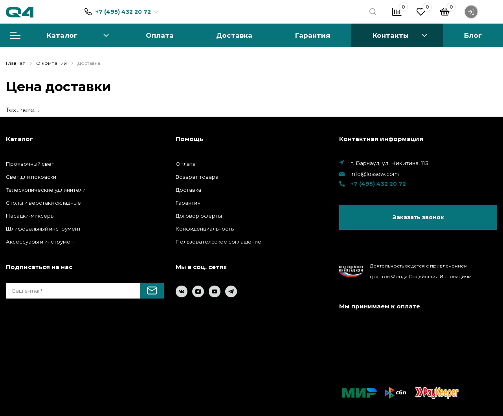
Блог (473, 35)
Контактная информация (381, 139)
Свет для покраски (31, 177)
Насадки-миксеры (30, 216)
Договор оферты (199, 216)
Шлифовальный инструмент (43, 228)
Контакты (391, 35)
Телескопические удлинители (46, 190)
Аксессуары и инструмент (41, 241)
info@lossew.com (375, 174)
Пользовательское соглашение (218, 241)
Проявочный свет (30, 164)
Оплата (160, 35)
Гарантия (312, 35)
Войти (480, 12)
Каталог (59, 35)
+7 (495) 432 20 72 (123, 11)
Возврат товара (197, 177)
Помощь (189, 139)
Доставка (234, 35)
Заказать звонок (418, 217)
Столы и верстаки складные (43, 203)
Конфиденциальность (205, 228)
